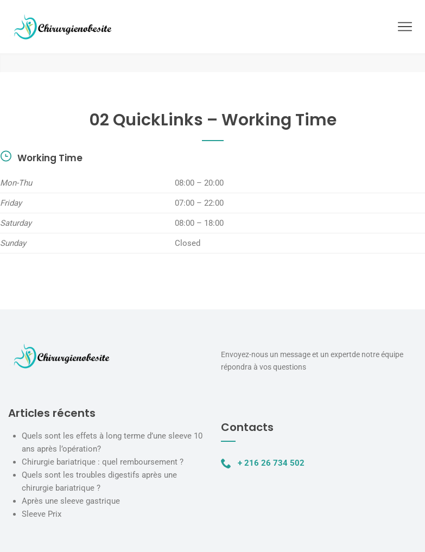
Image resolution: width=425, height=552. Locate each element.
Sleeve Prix (41, 514)
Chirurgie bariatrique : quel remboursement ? (102, 462)
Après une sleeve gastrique (71, 501)
